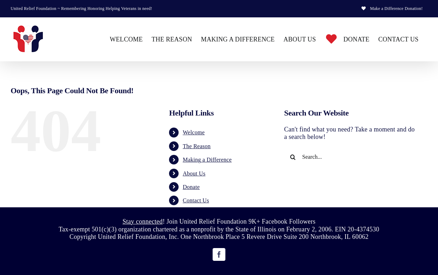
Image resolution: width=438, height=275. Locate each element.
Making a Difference (207, 160)
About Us (194, 173)
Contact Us (196, 200)
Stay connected (143, 221)
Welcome (194, 132)
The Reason (197, 146)
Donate (191, 187)
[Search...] (350, 157)
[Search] (293, 157)
